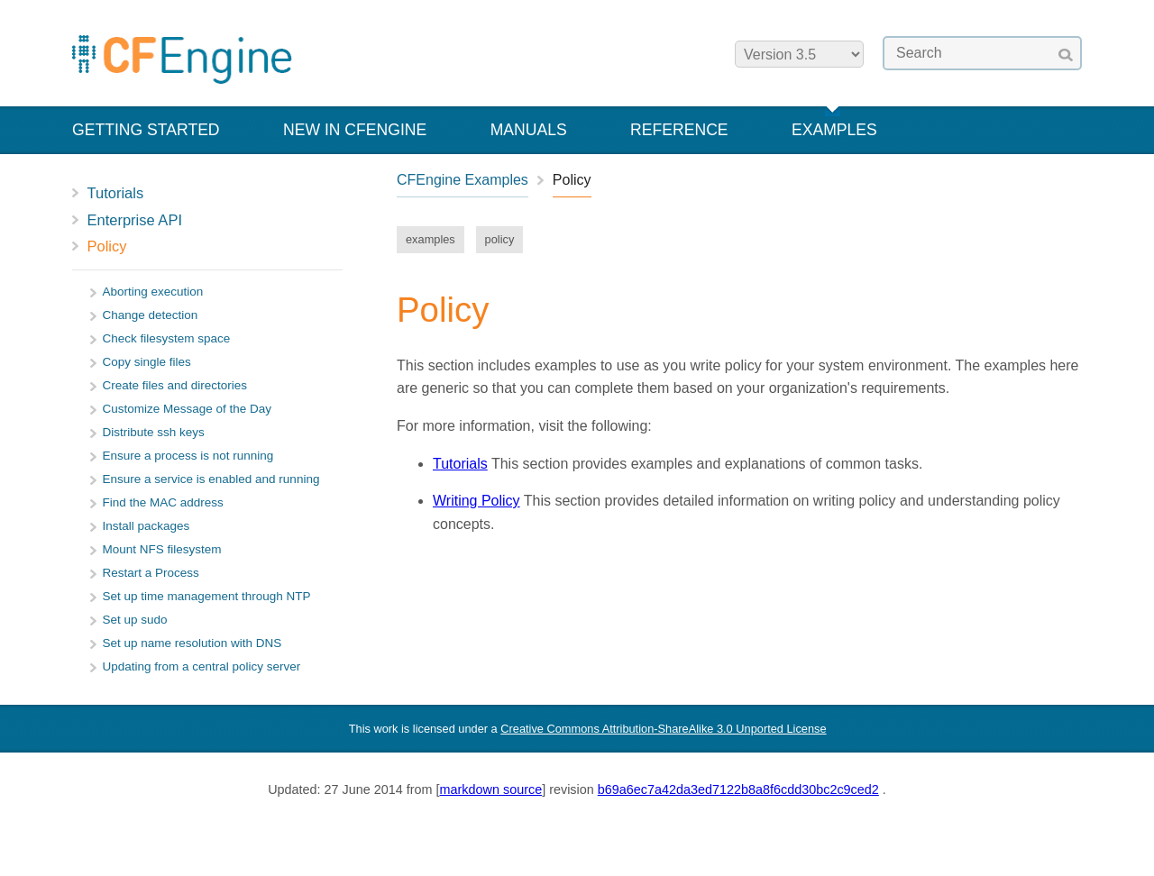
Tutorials (115, 193)
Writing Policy (476, 500)
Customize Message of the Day (187, 408)
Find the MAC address (163, 502)
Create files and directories (175, 385)
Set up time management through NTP (207, 596)
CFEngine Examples (462, 179)
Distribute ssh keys (154, 432)
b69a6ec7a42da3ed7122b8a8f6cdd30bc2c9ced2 (738, 789)
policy (500, 239)
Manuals (528, 130)
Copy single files (147, 362)
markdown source (491, 789)
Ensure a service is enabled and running (211, 479)
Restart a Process (151, 572)
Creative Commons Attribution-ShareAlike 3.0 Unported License (663, 728)
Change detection (150, 315)
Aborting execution (153, 291)
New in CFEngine (354, 130)
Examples (834, 130)
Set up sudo (135, 619)
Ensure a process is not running (188, 455)
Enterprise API (134, 220)
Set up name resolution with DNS (192, 643)
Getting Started (146, 130)
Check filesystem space (167, 338)
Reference (679, 130)
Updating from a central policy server (202, 666)
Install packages (146, 526)
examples (430, 239)
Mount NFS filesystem (162, 549)
